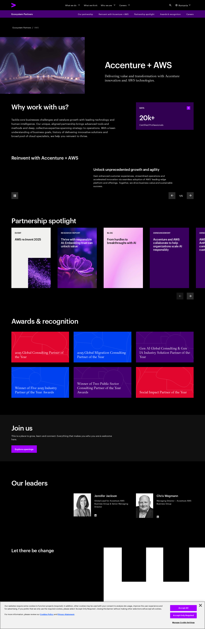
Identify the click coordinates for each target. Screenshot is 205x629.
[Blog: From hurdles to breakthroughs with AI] (123, 258)
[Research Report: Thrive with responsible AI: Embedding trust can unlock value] (77, 258)
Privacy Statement (66, 614)
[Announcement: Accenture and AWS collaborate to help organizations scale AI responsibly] (169, 258)
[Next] (190, 296)
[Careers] (125, 5)
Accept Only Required (183, 615)
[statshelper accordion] (188, 108)
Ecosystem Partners (22, 14)
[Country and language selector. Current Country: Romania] (183, 5)
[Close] (200, 605)
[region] (102, 615)
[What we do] (73, 5)
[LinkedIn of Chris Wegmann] (157, 516)
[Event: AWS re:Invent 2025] (31, 258)
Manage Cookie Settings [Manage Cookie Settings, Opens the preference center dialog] (183, 622)
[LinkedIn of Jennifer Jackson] (95, 515)
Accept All (183, 608)
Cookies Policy (47, 614)
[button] (24, 449)
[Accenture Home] (20, 5)
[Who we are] (108, 5)
